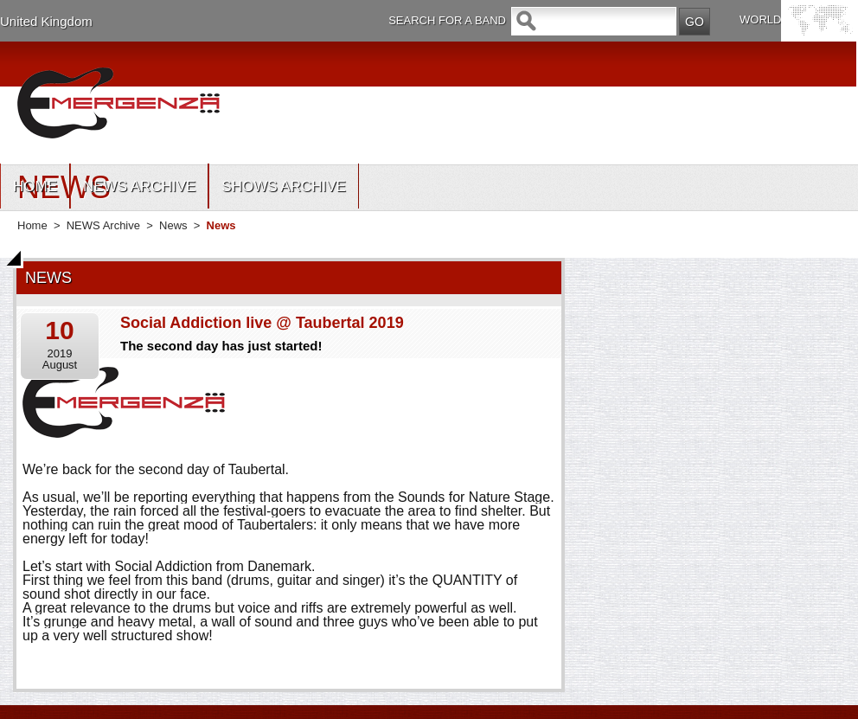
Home (32, 225)
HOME (35, 186)
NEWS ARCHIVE (139, 186)
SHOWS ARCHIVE (283, 186)
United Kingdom (46, 21)
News (173, 225)
